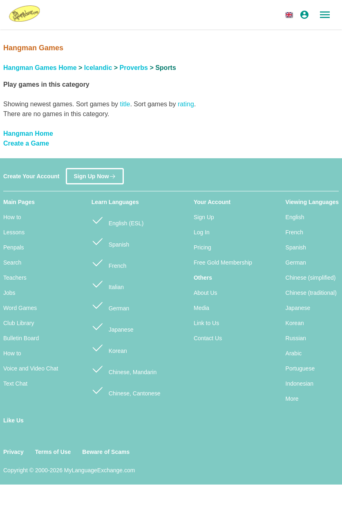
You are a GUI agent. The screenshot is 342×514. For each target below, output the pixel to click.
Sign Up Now (95, 174)
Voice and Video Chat (30, 368)
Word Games (20, 308)
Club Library (18, 323)
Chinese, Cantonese (126, 390)
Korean (109, 347)
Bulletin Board (21, 338)
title (125, 104)
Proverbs (134, 67)
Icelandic (98, 67)
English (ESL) (117, 220)
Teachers (15, 277)
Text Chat (15, 383)
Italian (108, 283)
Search (12, 262)
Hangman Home (28, 133)
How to (12, 217)
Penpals (13, 247)
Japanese (113, 326)
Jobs (9, 293)
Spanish (110, 241)
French (109, 262)
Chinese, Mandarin (124, 368)
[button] (291, 14)
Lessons (14, 232)
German (110, 305)
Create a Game (26, 143)
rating (186, 104)
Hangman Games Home (40, 67)
